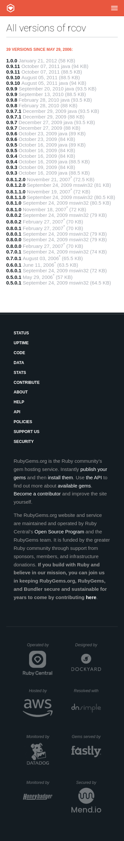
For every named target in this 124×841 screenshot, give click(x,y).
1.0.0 (11, 60)
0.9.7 (11, 122)
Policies (23, 422)
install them (60, 477)
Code (19, 353)
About (21, 392)
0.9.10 (13, 77)
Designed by (88, 645)
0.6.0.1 (13, 265)
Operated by (40, 647)
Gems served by (86, 736)
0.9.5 (11, 145)
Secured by (88, 782)
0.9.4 (11, 156)
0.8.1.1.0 (15, 191)
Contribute (27, 382)
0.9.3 (11, 167)
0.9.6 (11, 133)
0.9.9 (11, 88)
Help (19, 402)
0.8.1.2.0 (15, 179)
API (17, 412)
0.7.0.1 (13, 251)
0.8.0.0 (13, 239)
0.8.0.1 (13, 228)
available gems (74, 485)
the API (94, 477)
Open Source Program (59, 531)
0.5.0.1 (13, 277)
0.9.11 (13, 66)
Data (19, 362)
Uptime (21, 343)
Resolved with (87, 691)
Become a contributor (37, 493)
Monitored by (39, 736)
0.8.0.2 (13, 215)
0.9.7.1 (13, 111)
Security (24, 441)
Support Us (26, 431)
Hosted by (41, 691)
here (91, 597)
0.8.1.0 (13, 203)
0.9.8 (11, 100)
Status (21, 333)
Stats (20, 372)
